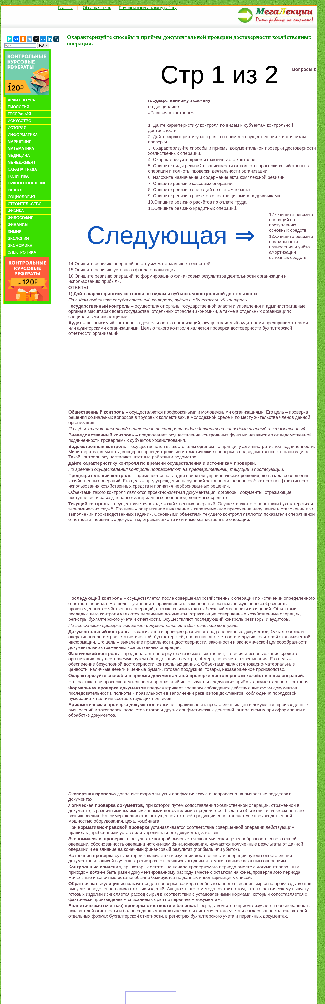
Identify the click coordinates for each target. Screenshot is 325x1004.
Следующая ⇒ (171, 235)
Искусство (19, 121)
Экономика (20, 245)
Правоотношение (27, 183)
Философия (21, 218)
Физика (16, 211)
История (17, 128)
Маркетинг (19, 142)
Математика (21, 149)
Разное (15, 190)
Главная (65, 8)
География (19, 114)
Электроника (22, 252)
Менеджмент (22, 162)
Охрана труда (22, 169)
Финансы (18, 225)
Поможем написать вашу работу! (148, 8)
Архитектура (21, 100)
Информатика (23, 135)
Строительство (25, 204)
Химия (15, 232)
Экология (18, 239)
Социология (21, 197)
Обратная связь (97, 8)
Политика (18, 176)
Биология (18, 107)
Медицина (19, 155)
